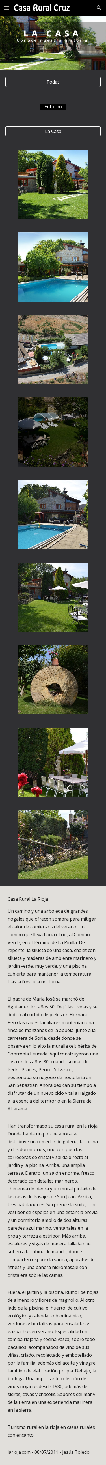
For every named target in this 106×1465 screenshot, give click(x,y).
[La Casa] (53, 131)
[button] (7, 7)
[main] (53, 106)
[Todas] (53, 81)
